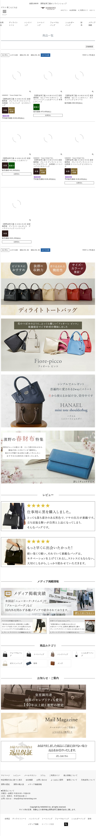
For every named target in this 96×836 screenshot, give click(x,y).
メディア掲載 (33, 824)
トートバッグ (47, 819)
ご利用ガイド (83, 10)
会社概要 (29, 780)
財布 (89, 819)
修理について (72, 780)
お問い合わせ (41, 780)
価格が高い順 (35, 55)
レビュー (17, 775)
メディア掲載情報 (35, 784)
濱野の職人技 (19, 784)
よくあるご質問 (57, 780)
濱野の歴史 (5, 784)
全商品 (7, 819)
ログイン (65, 10)
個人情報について (71, 775)
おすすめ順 (14, 55)
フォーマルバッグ (62, 819)
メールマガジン (30, 775)
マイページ (5, 775)
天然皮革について (88, 780)
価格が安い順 (24, 55)
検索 (66, 824)
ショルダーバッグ (78, 819)
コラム (43, 775)
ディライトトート (19, 819)
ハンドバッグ (34, 819)
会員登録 (73, 10)
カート (92, 10)
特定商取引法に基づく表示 (11, 780)
